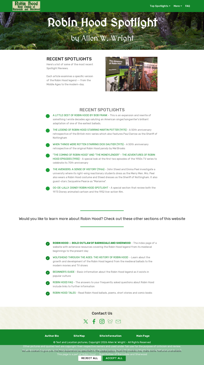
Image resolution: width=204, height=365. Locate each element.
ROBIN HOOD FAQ (63, 282)
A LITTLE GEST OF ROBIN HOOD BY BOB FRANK (80, 115)
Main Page (147, 335)
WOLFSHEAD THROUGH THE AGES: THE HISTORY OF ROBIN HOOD (90, 257)
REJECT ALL (89, 358)
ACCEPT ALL (114, 358)
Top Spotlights (159, 6)
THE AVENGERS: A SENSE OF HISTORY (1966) (79, 169)
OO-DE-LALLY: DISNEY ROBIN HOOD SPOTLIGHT (80, 187)
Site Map (84, 335)
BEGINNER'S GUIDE (64, 271)
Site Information (115, 335)
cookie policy (107, 351)
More (177, 6)
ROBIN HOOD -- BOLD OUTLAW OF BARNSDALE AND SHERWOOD (92, 243)
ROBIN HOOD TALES (64, 292)
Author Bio (57, 335)
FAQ (187, 6)
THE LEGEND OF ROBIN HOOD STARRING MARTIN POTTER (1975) (90, 129)
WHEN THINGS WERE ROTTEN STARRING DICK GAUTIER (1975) (88, 144)
